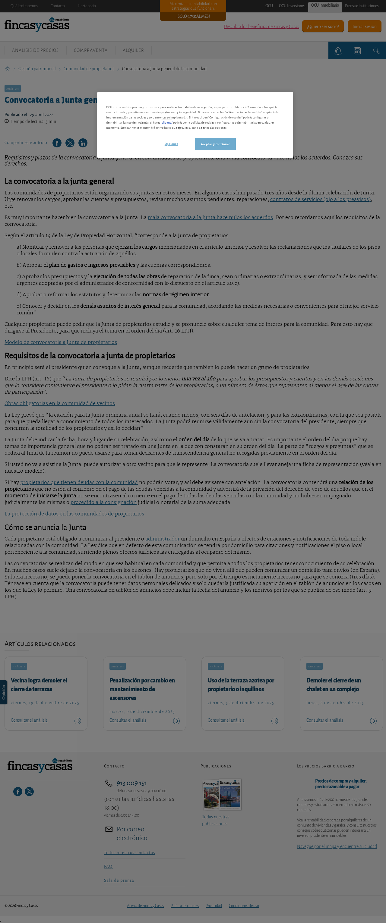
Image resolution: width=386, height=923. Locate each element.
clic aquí (167, 122)
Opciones (171, 143)
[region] (195, 125)
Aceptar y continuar (215, 143)
